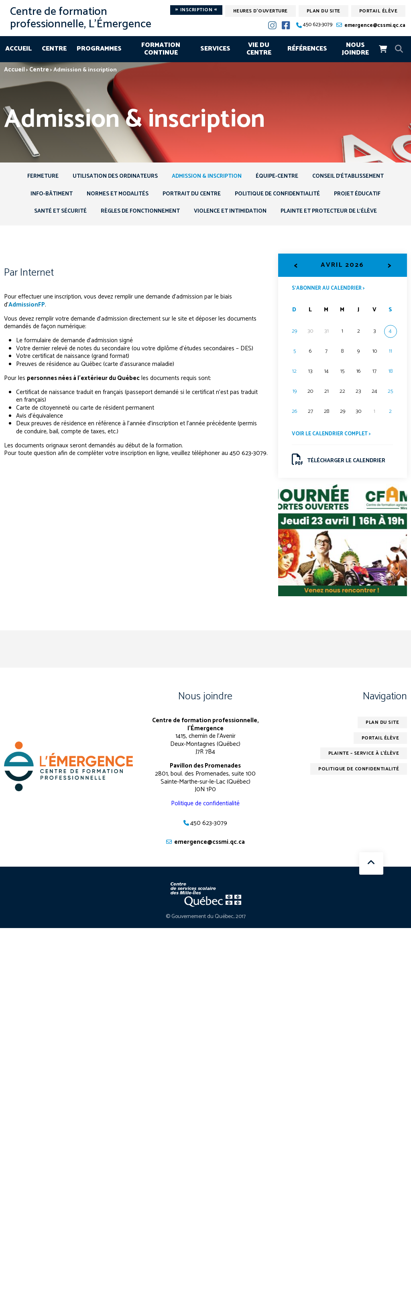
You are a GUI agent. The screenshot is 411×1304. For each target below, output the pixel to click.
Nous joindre (355, 49)
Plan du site (323, 11)
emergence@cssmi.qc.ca (374, 25)
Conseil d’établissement (350, 176)
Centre (54, 48)
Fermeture (41, 176)
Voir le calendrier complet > (332, 435)
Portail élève (378, 11)
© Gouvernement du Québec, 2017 (205, 918)
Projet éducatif (359, 194)
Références (307, 48)
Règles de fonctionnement (139, 212)
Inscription (196, 10)
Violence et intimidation (230, 212)
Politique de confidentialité (278, 194)
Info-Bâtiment (49, 194)
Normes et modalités (116, 194)
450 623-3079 (317, 25)
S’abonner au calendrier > (329, 289)
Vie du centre (258, 49)
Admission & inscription (207, 176)
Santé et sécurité (59, 212)
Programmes (99, 48)
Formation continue (160, 49)
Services (215, 48)
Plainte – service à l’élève (362, 755)
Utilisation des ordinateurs (114, 176)
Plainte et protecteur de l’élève (330, 212)
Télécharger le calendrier (339, 461)
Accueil (18, 48)
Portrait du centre (191, 194)
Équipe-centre (278, 176)
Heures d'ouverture (260, 11)
